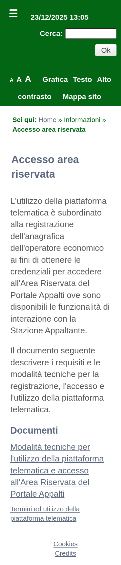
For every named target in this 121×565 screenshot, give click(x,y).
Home (47, 119)
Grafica (55, 79)
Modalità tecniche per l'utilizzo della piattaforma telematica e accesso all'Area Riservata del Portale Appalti (57, 470)
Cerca (50, 33)
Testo (82, 79)
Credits (65, 553)
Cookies (66, 544)
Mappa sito (82, 96)
